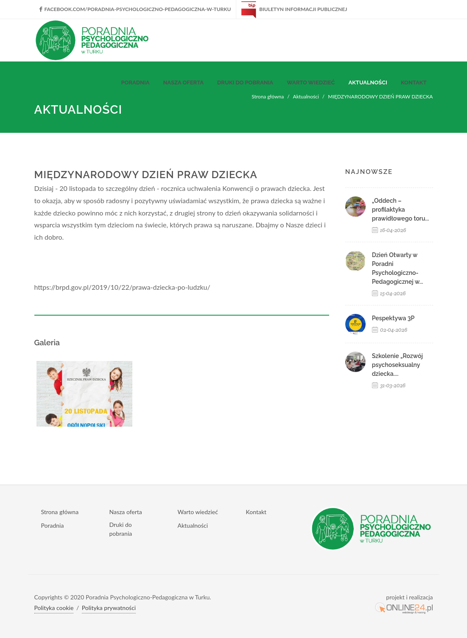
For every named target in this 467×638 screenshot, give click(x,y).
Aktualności (193, 525)
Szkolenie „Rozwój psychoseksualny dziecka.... (397, 365)
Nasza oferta (125, 511)
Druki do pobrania (120, 529)
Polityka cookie (54, 607)
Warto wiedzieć (198, 511)
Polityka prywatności (109, 607)
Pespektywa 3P (393, 318)
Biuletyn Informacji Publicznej (294, 9)
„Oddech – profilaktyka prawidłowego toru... (400, 209)
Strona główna (60, 511)
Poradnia (52, 525)
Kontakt (256, 511)
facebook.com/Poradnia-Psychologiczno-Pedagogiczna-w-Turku (135, 9)
